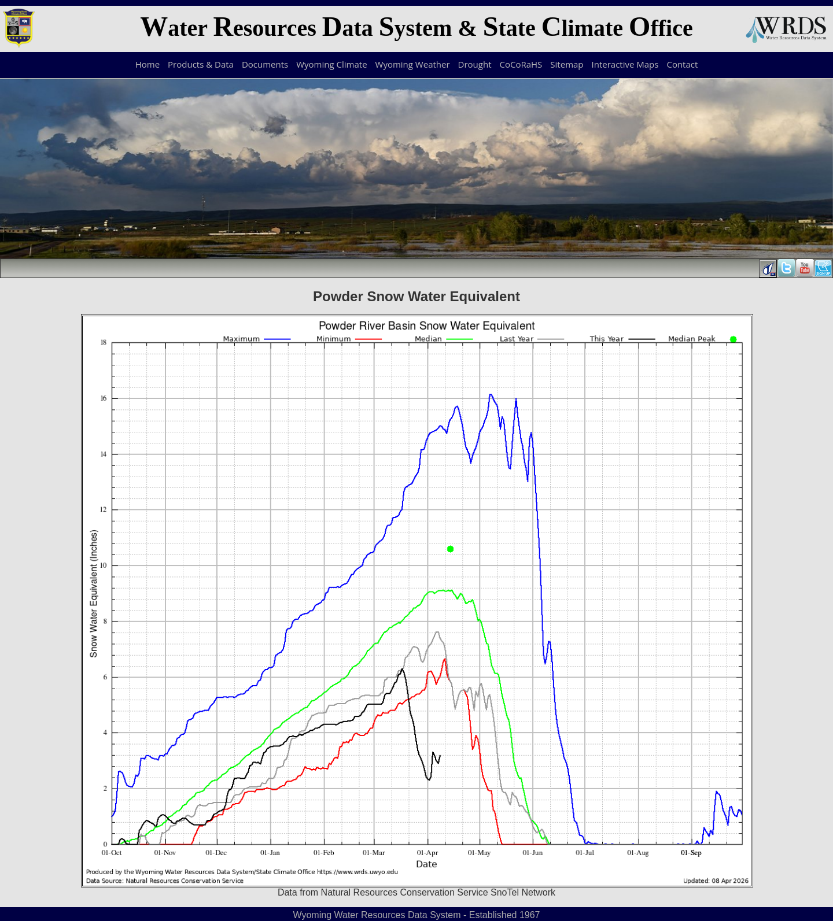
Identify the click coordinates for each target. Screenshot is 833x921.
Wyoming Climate (331, 64)
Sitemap (566, 64)
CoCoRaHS (521, 64)
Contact (682, 64)
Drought (475, 64)
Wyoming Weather (412, 64)
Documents (265, 64)
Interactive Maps (625, 64)
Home (147, 64)
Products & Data (201, 64)
